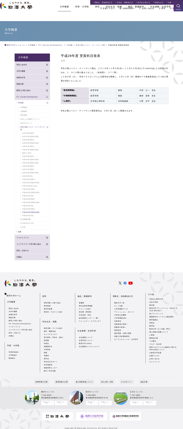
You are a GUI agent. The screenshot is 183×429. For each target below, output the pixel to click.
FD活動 (20, 103)
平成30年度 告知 (27, 196)
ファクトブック (22, 238)
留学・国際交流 (50, 324)
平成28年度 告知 (27, 216)
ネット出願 (118, 303)
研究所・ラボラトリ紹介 (53, 309)
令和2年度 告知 (27, 177)
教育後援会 (153, 320)
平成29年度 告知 (27, 206)
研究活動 (23, 116)
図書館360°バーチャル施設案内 (161, 317)
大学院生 (47, 343)
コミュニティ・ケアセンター (90, 318)
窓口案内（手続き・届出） (54, 331)
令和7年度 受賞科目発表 (30, 137)
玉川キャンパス (137, 385)
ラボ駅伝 (152, 342)
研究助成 (47, 303)
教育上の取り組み (23, 91)
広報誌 (19, 258)
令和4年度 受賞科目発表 (30, 160)
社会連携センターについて (89, 340)
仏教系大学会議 (155, 353)
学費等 (46, 349)
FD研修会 (23, 108)
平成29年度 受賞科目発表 (30, 203)
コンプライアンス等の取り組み (28, 245)
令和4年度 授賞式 (28, 157)
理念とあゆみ (21, 65)
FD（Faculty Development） (27, 98)
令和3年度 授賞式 (28, 167)
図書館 (81, 300)
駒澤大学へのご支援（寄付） (160, 330)
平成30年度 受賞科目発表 (30, 193)
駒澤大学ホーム (14, 295)
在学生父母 (143, 2)
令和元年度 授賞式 (28, 180)
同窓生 (159, 2)
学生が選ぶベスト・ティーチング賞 (32, 129)
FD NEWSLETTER (27, 224)
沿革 (19, 233)
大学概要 (64, 16)
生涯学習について (86, 334)
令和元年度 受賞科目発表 (30, 183)
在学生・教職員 (125, 2)
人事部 (152, 336)
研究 (97, 16)
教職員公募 (153, 339)
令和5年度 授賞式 (28, 147)
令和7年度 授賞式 (28, 134)
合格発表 (117, 318)
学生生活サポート (51, 355)
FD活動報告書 (25, 220)
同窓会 (152, 324)
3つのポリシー (122, 375)
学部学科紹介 (14, 346)
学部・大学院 (82, 16)
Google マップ (47, 396)
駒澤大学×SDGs (85, 337)
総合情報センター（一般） (89, 315)
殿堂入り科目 (26, 154)
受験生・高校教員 (103, 2)
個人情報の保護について (158, 333)
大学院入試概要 (120, 312)
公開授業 (23, 112)
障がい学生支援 (50, 364)
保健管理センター (51, 361)
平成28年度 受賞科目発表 (30, 213)
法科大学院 (153, 303)
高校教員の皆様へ (121, 321)
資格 (45, 346)
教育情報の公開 (66, 375)
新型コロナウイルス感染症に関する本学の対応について (163, 349)
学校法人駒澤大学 (156, 300)
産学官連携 (48, 306)
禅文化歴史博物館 (86, 303)
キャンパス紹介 (85, 306)
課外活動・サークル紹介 (53, 321)
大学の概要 (20, 72)
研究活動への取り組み (52, 300)
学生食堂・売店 (85, 312)
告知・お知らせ (22, 251)
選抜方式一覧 (119, 300)
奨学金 (46, 352)
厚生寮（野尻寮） (86, 309)
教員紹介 (12, 352)
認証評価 (136, 375)
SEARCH (178, 19)
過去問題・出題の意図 (122, 330)
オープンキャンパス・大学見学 (126, 336)
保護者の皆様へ (120, 324)
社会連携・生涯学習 (160, 16)
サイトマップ (154, 363)
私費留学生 (48, 340)
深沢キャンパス (93, 385)
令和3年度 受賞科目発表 (30, 164)
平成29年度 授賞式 (28, 200)
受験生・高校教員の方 (123, 295)
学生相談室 (48, 358)
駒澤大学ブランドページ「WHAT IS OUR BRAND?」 (163, 310)
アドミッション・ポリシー (124, 309)
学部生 (46, 337)
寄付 (163, 8)
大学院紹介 (13, 349)
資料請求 (176, 8)
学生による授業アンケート (30, 120)
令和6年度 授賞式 (28, 140)
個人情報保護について (85, 375)
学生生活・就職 (114, 16)
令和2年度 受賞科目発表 (30, 173)
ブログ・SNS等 (155, 345)
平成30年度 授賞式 (28, 190)
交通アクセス (109, 8)
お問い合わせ (148, 8)
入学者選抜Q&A (120, 315)
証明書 (46, 334)
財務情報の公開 (49, 375)
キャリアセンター (51, 328)
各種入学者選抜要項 (122, 333)
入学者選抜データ (121, 306)
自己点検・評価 (105, 375)
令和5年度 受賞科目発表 (30, 150)
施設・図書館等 (136, 16)
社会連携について (86, 331)
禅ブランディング (156, 314)
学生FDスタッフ (26, 124)
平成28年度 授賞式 (28, 210)
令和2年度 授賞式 (28, 170)
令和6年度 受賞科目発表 (30, 144)
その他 (22, 228)
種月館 (152, 306)
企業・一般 (174, 2)
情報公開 (19, 85)
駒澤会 (152, 327)
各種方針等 (20, 78)
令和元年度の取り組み (29, 187)
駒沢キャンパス (48, 385)
